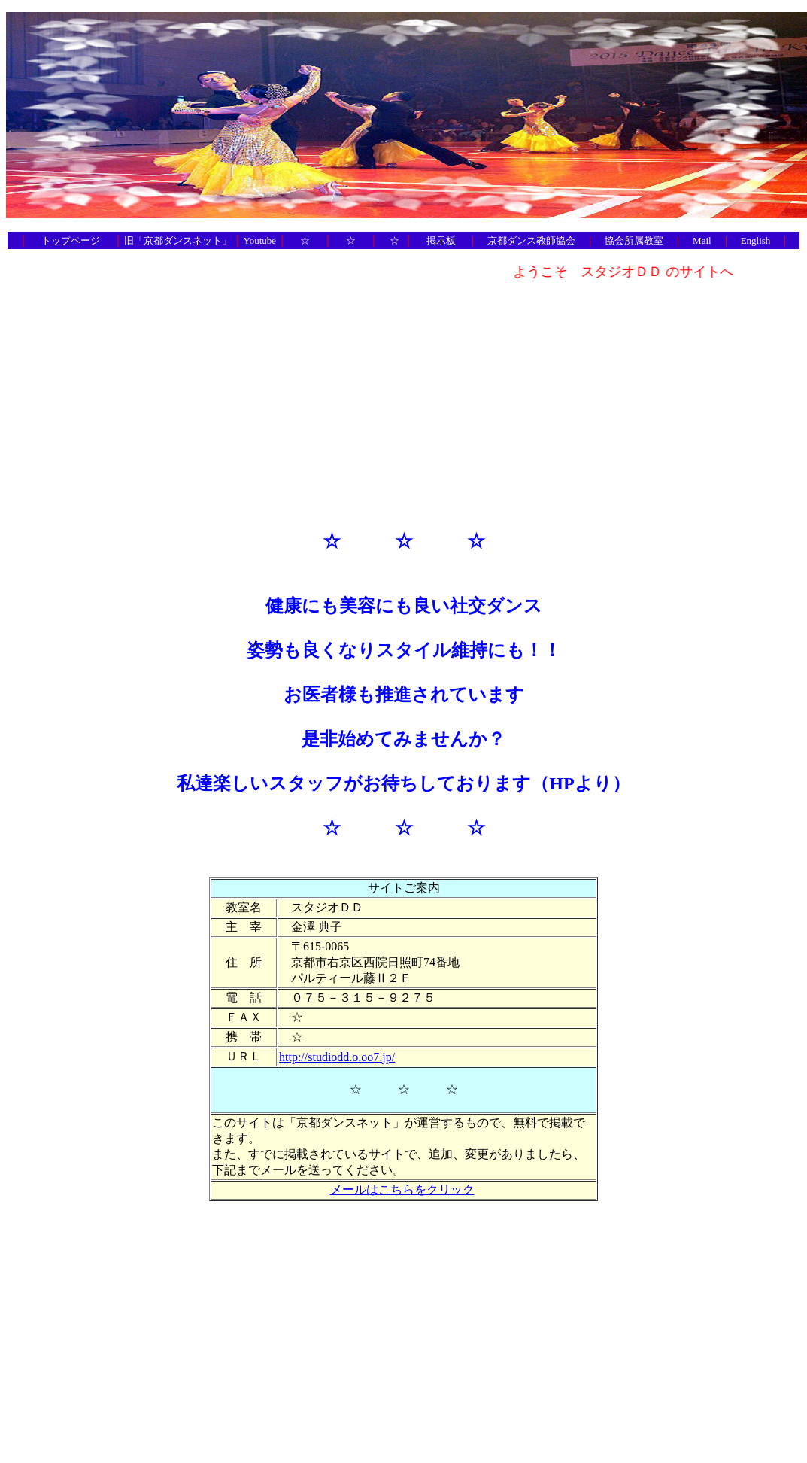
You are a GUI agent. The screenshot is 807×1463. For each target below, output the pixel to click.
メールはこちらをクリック (402, 1189)
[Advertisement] (404, 398)
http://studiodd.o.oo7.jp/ (337, 1057)
